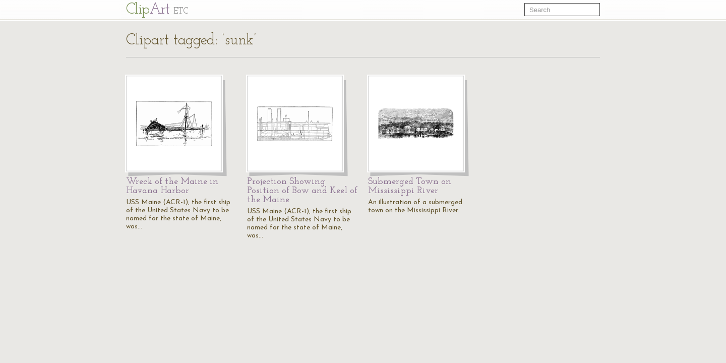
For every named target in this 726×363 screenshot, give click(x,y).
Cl (157, 10)
